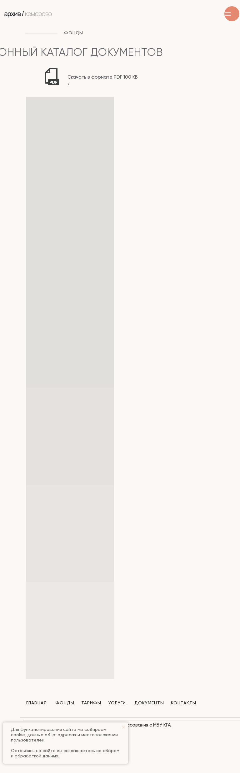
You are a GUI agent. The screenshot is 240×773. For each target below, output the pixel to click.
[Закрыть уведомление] (123, 727)
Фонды (64, 703)
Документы (149, 703)
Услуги (117, 703)
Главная (36, 703)
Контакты (183, 703)
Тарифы (91, 703)
